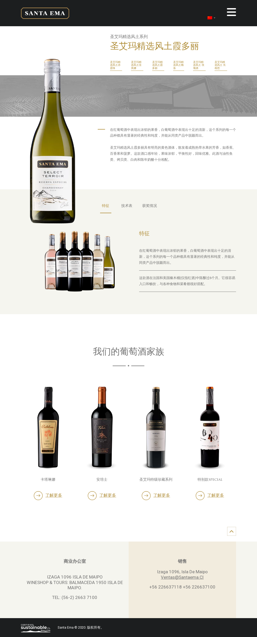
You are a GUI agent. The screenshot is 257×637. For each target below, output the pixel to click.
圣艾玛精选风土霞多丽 (157, 65)
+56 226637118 (165, 587)
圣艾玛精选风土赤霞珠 (115, 65)
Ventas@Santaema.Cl (182, 577)
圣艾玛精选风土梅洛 (178, 65)
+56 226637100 (199, 587)
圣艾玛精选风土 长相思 (220, 65)
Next (237, 433)
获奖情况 (149, 206)
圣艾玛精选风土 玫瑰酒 (198, 65)
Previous (19, 433)
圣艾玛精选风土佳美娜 (136, 65)
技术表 (126, 206)
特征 (105, 206)
